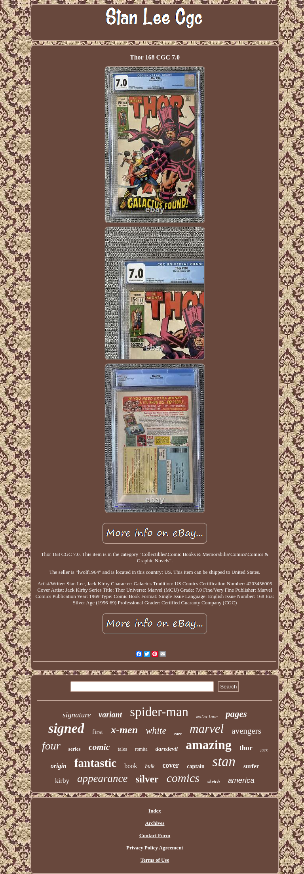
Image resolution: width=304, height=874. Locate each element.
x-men (124, 730)
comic (99, 747)
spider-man (159, 712)
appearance (102, 778)
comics (183, 777)
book (130, 766)
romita (141, 749)
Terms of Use (155, 860)
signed (66, 728)
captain (195, 766)
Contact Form (154, 835)
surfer (251, 766)
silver (146, 779)
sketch (213, 781)
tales (122, 749)
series (74, 749)
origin (58, 766)
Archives (155, 823)
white (156, 730)
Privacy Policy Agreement (154, 848)
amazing (209, 745)
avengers (246, 731)
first (97, 732)
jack (264, 750)
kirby (62, 780)
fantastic (95, 763)
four (51, 746)
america (241, 780)
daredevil (167, 749)
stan (224, 761)
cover (170, 765)
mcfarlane (207, 717)
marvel (207, 729)
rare (178, 733)
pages (236, 714)
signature (77, 715)
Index (154, 811)
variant (110, 714)
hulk (149, 766)
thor (246, 748)
